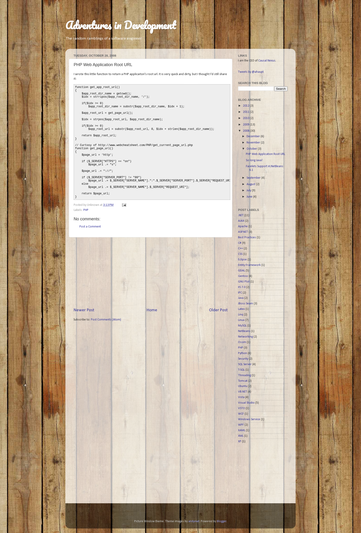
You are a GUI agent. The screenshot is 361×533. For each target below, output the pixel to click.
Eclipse (242, 259)
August (251, 184)
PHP (85, 210)
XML (240, 435)
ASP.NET (243, 231)
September (254, 177)
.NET (241, 215)
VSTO (241, 408)
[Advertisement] (150, 272)
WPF (241, 424)
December (254, 136)
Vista (241, 397)
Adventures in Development (120, 25)
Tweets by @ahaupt (251, 71)
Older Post (218, 310)
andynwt (193, 521)
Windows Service (249, 419)
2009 (246, 124)
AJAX (241, 220)
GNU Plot (244, 281)
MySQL (242, 325)
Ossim (242, 342)
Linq (240, 314)
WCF (241, 413)
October (252, 148)
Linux (241, 320)
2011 (246, 112)
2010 (246, 118)
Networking (245, 336)
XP (239, 441)
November (254, 142)
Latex (241, 309)
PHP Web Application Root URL (265, 154)
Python (242, 353)
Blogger (221, 521)
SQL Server (245, 364)
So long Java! (254, 160)
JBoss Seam (245, 303)
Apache (243, 226)
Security (243, 358)
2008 (246, 130)
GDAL (241, 270)
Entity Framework (249, 265)
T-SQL (241, 369)
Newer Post (83, 310)
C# (239, 243)
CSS (240, 254)
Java (241, 298)
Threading (244, 375)
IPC (240, 292)
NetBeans (244, 331)
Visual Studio (246, 402)
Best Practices (247, 237)
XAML (241, 430)
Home (151, 310)
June (250, 196)
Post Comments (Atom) (106, 319)
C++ (240, 248)
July (249, 190)
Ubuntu (242, 386)
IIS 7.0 (241, 287)
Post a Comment (90, 226)
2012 (246, 105)
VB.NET (242, 391)
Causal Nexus (266, 60)
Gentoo (243, 276)
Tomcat (242, 380)
